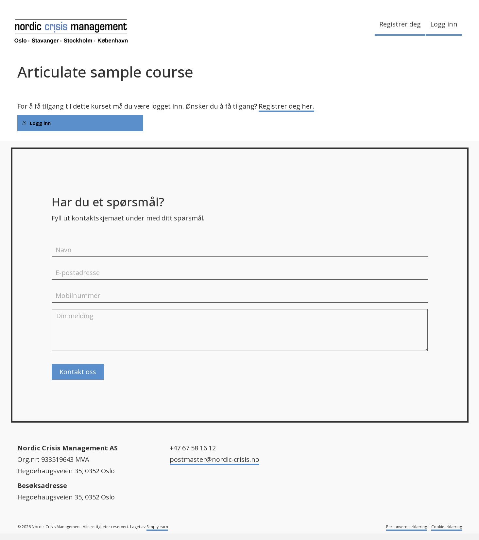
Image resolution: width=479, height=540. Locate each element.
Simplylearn (157, 527)
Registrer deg (400, 24)
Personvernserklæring (406, 527)
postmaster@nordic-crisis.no (214, 459)
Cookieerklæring (446, 527)
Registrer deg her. (286, 106)
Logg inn (443, 24)
